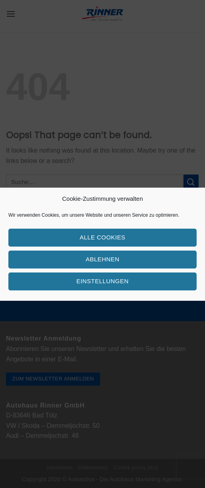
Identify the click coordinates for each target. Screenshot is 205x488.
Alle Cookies (103, 237)
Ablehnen (102, 259)
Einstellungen (103, 281)
